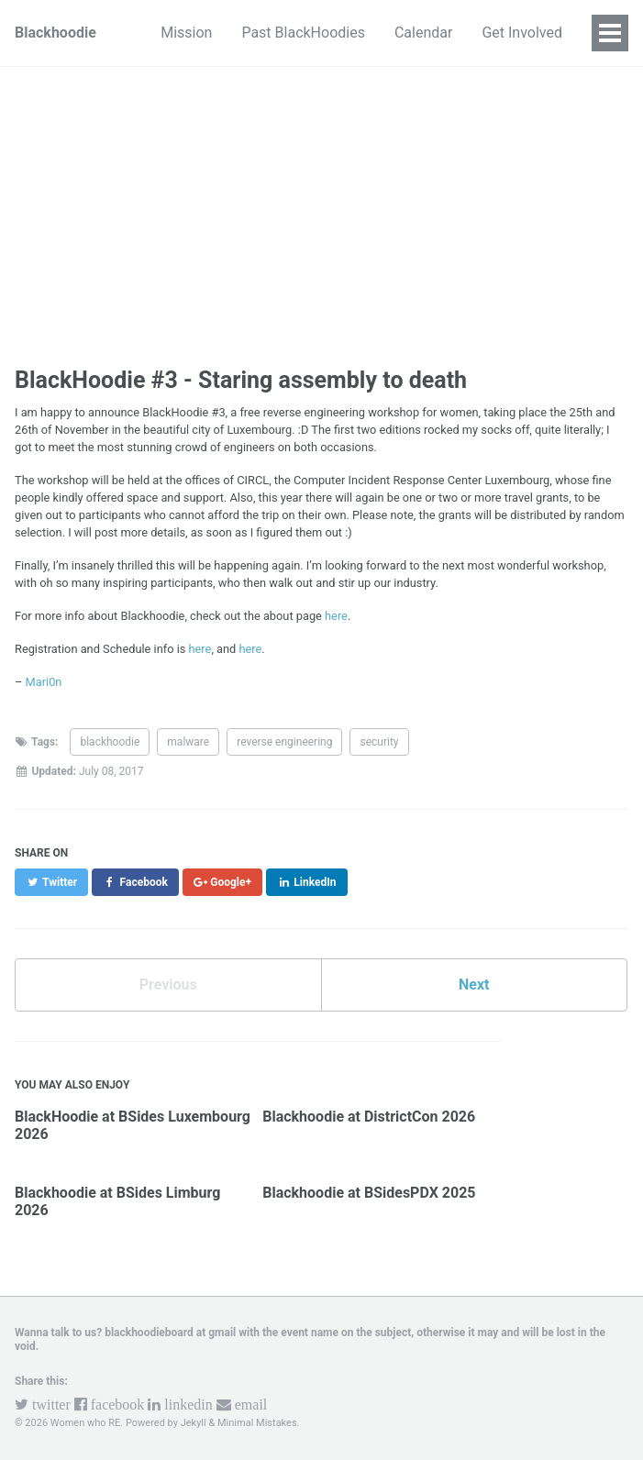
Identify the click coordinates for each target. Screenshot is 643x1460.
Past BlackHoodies (303, 32)
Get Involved (522, 32)
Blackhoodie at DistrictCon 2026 (368, 1116)
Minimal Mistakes (257, 1423)
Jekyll (193, 1423)
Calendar (423, 32)
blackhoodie (109, 742)
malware (188, 742)
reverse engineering (284, 742)
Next (474, 984)
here (336, 616)
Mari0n (44, 682)
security (379, 742)
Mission (186, 32)
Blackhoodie (55, 32)
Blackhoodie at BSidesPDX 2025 (368, 1192)
